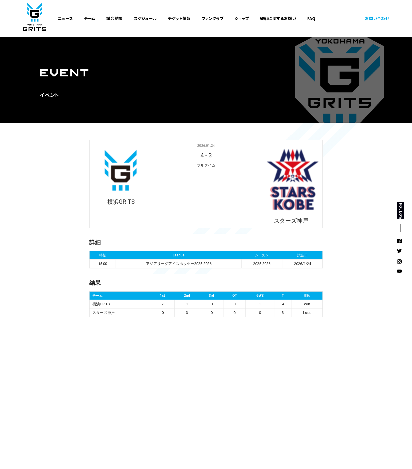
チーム (90, 19)
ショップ (242, 19)
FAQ (311, 19)
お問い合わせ (377, 19)
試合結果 (114, 19)
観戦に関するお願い (278, 19)
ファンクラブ (213, 19)
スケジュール (145, 19)
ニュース (65, 19)
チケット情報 (179, 19)
